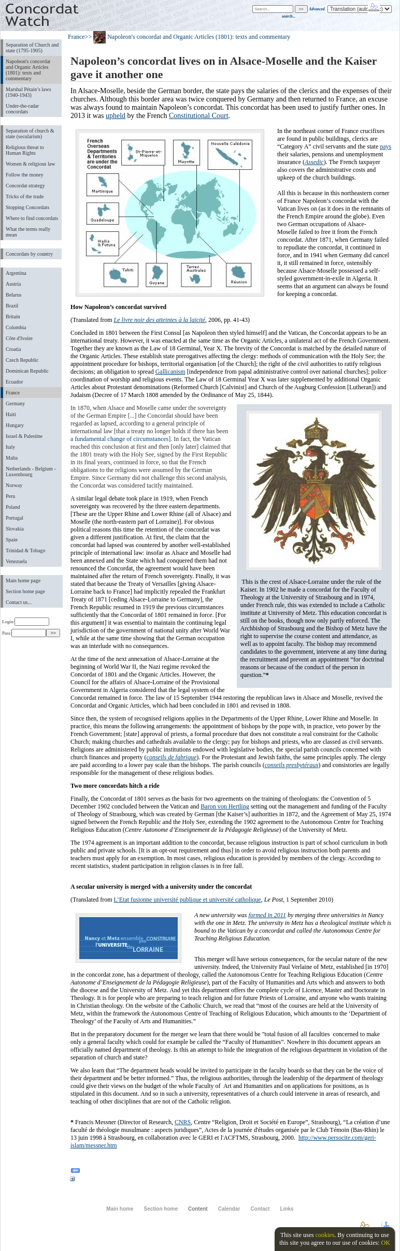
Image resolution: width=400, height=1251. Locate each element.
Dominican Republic (27, 371)
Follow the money (25, 175)
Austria (13, 284)
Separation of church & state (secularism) (30, 133)
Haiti (11, 414)
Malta (12, 458)
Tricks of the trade (25, 196)
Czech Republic (22, 360)
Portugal (14, 518)
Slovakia (15, 529)
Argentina (16, 273)
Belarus (14, 295)
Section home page (25, 591)
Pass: (24, 633)
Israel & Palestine (24, 436)
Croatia (13, 349)
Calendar (229, 1209)
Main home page (23, 580)
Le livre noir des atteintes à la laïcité (160, 319)
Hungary (15, 425)
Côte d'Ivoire (19, 338)
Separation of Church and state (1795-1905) (32, 47)
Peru (10, 496)
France (13, 392)
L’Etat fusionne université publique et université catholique (187, 899)
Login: (25, 621)
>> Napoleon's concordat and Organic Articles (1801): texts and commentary (188, 36)
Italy (10, 447)
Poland (13, 507)
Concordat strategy (25, 185)
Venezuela (16, 561)
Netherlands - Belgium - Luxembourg (31, 471)
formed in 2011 (266, 915)
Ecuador (14, 382)
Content (198, 1209)
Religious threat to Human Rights (25, 150)
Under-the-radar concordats (22, 108)
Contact (259, 1209)
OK (385, 1242)
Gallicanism (170, 371)
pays (385, 146)
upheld (115, 116)
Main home (119, 1209)
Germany (15, 403)
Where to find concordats (32, 218)
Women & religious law (30, 164)
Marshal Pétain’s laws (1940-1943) (28, 92)
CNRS (183, 1122)
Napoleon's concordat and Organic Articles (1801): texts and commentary (28, 69)
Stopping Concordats (27, 207)
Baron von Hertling (225, 806)
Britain (13, 316)
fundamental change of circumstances (121, 439)
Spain (12, 539)
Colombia (16, 327)
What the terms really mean (28, 232)
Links (287, 1209)
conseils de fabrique (172, 757)
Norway (14, 485)
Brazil (12, 305)
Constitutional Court (198, 116)
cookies (325, 1235)
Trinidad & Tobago (25, 550)
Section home (160, 1209)
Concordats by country (29, 254)
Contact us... (19, 602)
